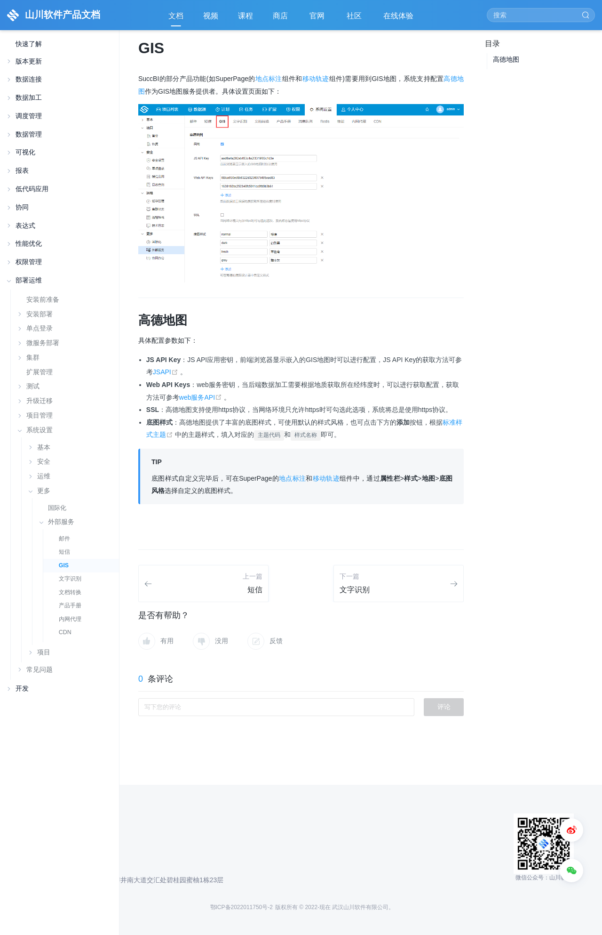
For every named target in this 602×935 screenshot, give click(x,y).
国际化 (57, 507)
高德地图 (506, 59)
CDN (65, 632)
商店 (281, 19)
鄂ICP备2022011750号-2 (241, 907)
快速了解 (29, 44)
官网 (317, 19)
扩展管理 (39, 372)
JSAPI (166, 372)
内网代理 (70, 619)
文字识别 (70, 578)
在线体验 (399, 19)
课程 (245, 16)
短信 (64, 551)
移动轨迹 (315, 78)
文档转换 (70, 592)
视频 (210, 16)
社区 (355, 19)
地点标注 (268, 78)
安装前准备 (42, 299)
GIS (64, 565)
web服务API (201, 397)
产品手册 (70, 605)
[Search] (541, 15)
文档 (175, 16)
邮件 (64, 538)
